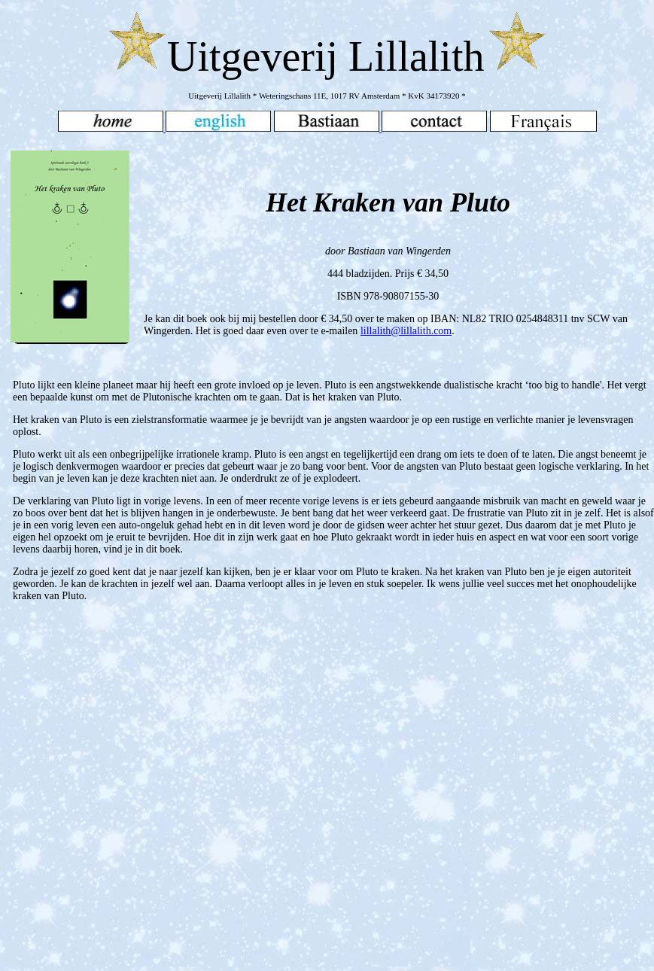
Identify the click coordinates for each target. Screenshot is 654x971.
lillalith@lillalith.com (406, 330)
